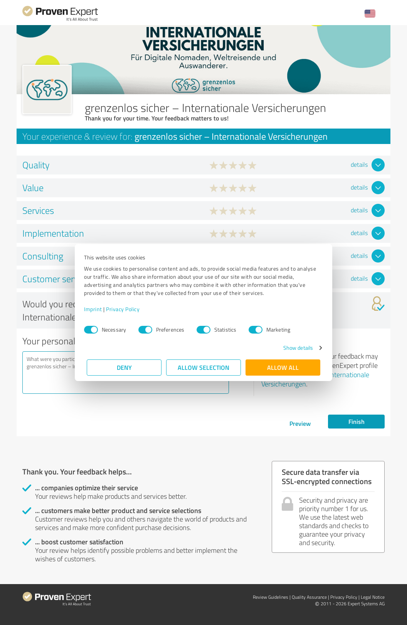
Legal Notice (373, 597)
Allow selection (203, 367)
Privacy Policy (125, 309)
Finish (356, 421)
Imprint (96, 309)
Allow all (283, 367)
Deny (124, 367)
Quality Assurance (309, 597)
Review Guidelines (270, 597)
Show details (295, 347)
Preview (300, 423)
